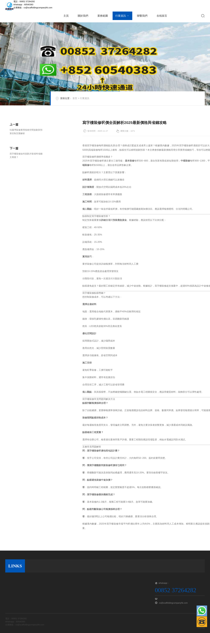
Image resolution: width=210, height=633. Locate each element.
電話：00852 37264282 (24, 1)
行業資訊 (122, 15)
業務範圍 (102, 15)
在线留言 (162, 15)
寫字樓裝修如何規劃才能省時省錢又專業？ (26, 163)
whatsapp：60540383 (23, 4)
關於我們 (83, 15)
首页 (80, 101)
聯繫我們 (142, 15)
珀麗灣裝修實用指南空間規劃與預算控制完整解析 (26, 140)
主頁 (66, 15)
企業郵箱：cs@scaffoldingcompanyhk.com (32, 7)
